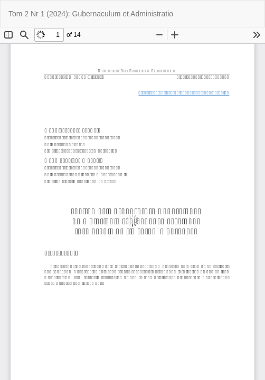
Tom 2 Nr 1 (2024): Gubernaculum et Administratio (90, 14)
